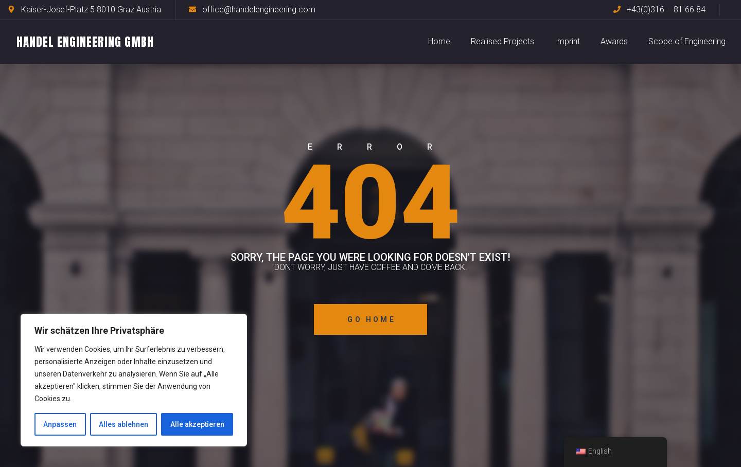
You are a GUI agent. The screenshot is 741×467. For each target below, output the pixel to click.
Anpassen (60, 424)
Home (439, 41)
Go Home (371, 319)
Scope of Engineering (687, 41)
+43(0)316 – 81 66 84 (666, 10)
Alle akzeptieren (197, 424)
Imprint (567, 41)
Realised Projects (502, 41)
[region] (134, 380)
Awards (614, 41)
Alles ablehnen (123, 424)
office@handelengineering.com (258, 10)
